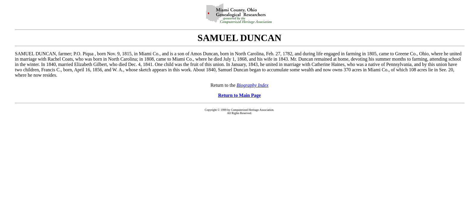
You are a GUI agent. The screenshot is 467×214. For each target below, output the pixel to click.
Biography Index (252, 85)
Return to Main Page (239, 95)
